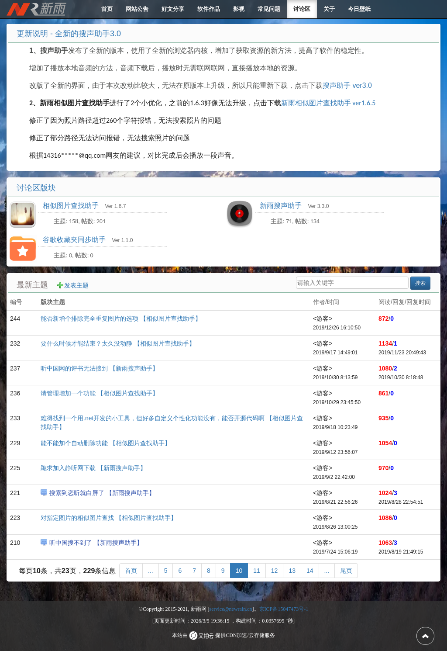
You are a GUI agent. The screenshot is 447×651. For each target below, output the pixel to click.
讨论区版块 (36, 188)
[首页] (131, 570)
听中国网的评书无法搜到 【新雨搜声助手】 (99, 368)
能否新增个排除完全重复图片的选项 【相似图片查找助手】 (121, 318)
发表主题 (76, 285)
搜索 (420, 283)
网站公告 (137, 9)
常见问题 (269, 9)
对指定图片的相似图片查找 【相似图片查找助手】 (109, 517)
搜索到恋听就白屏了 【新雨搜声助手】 (102, 492)
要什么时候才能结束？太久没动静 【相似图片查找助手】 (118, 343)
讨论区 (301, 9)
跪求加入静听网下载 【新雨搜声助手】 (93, 467)
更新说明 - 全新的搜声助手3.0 (69, 33)
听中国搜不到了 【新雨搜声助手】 (96, 542)
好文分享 (173, 9)
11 (256, 570)
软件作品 (208, 9)
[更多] (150, 570)
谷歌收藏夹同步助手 (75, 239)
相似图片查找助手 (71, 205)
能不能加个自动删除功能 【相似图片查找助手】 (106, 443)
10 (239, 570)
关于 (329, 9)
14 (309, 570)
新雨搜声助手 (281, 205)
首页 (107, 9)
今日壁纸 (359, 9)
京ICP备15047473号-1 (284, 609)
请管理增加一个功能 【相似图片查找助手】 (99, 393)
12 (274, 570)
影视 (238, 9)
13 (292, 570)
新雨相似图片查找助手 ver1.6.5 (328, 103)
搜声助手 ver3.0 (347, 85)
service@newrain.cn (231, 609)
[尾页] (346, 570)
